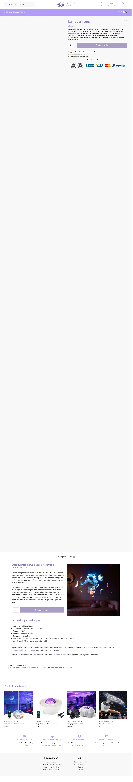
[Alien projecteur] (126, 20)
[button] (122, 12)
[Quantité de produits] (70, 43)
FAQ (102, 4)
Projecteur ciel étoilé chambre (46, 723)
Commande (123, 4)
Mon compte (111, 4)
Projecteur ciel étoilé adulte (14, 723)
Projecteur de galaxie (11, 720)
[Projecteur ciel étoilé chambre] (124, 20)
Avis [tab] (72, 555)
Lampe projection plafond (76, 723)
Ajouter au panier (102, 44)
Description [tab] (61, 555)
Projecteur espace (105, 723)
